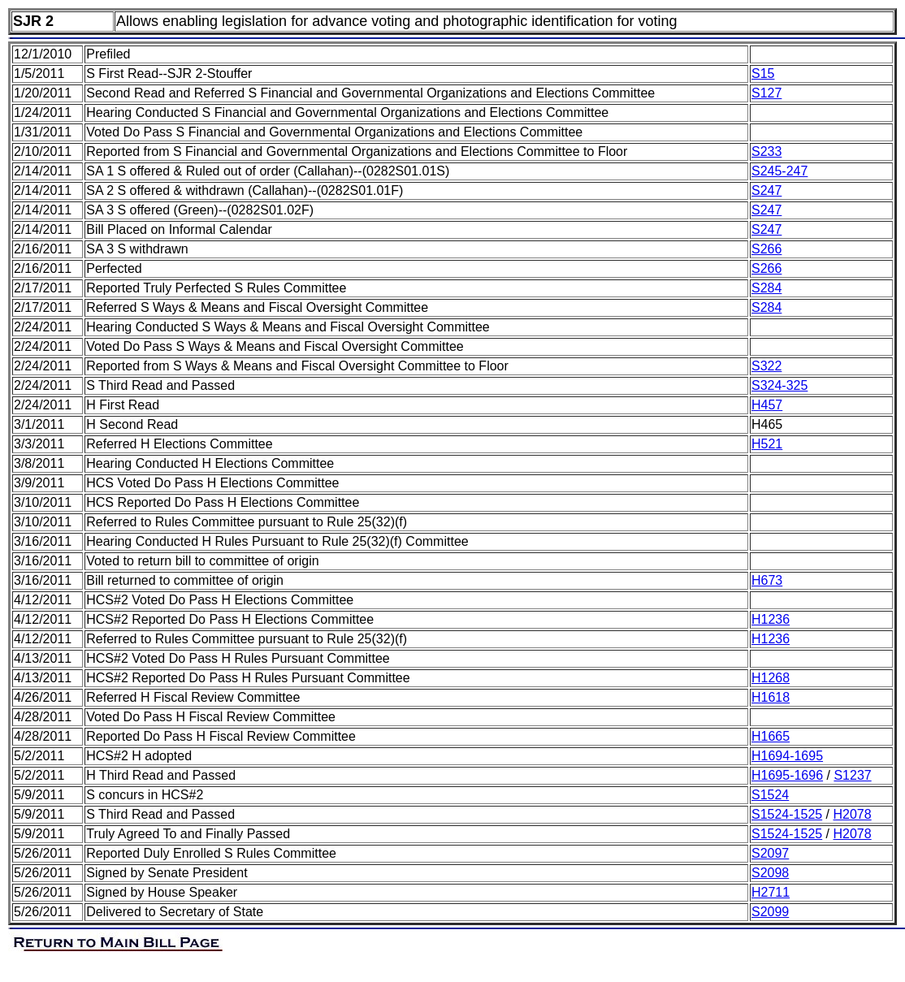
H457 (766, 405)
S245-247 (779, 171)
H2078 (853, 814)
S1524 (770, 795)
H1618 (770, 697)
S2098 (770, 873)
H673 (766, 580)
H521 (766, 444)
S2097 (770, 853)
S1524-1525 (786, 814)
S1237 (852, 775)
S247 (766, 190)
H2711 (770, 892)
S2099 (770, 912)
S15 (762, 73)
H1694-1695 (787, 756)
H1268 (770, 678)
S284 (766, 288)
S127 (766, 93)
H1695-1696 (787, 775)
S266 (766, 249)
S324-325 (779, 385)
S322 (766, 366)
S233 (766, 151)
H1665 (770, 736)
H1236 (770, 619)
